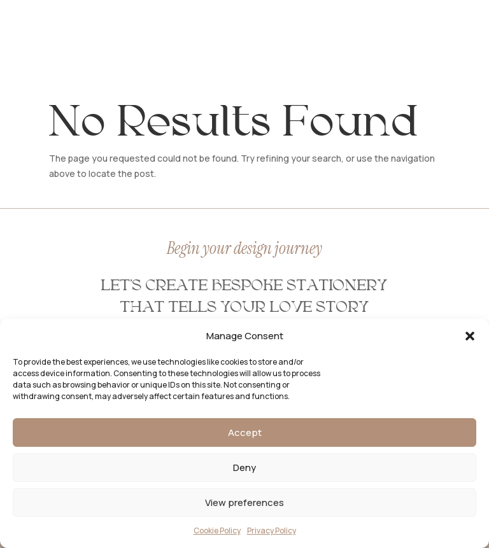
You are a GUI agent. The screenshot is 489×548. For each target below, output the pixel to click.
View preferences (244, 502)
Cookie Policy (217, 530)
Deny (244, 467)
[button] (470, 336)
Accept (245, 432)
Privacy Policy (271, 530)
